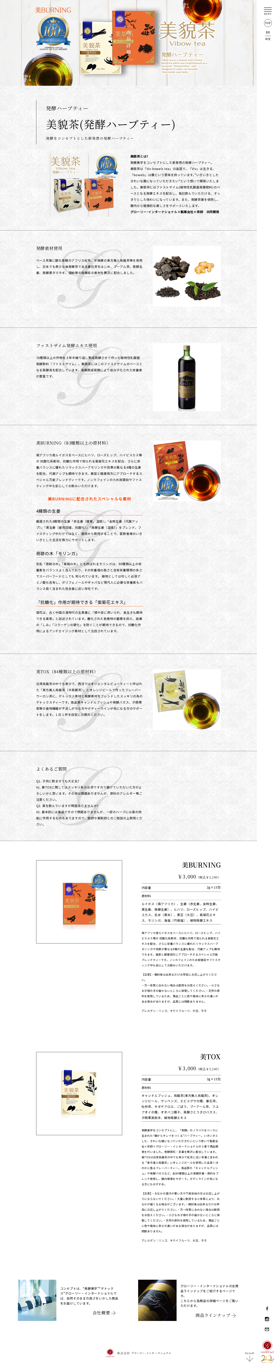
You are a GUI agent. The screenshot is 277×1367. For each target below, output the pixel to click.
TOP (268, 23)
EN (268, 32)
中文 (268, 39)
